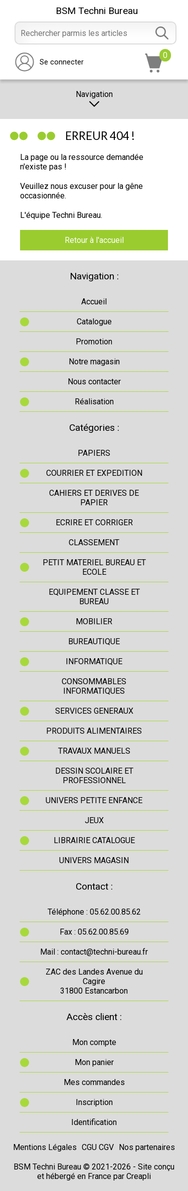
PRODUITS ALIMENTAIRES (94, 731)
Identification (94, 1122)
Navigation (94, 99)
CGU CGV (98, 1147)
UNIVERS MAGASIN (94, 860)
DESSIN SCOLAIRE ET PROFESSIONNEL (94, 775)
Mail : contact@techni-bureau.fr (94, 952)
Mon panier (94, 1062)
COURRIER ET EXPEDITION (94, 473)
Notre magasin (94, 361)
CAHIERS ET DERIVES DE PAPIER (94, 497)
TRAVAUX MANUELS (94, 751)
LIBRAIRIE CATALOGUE (94, 840)
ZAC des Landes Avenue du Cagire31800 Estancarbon (94, 981)
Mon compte (94, 1042)
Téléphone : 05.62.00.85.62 (94, 912)
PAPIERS (94, 453)
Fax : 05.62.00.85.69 (94, 932)
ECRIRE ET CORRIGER (94, 522)
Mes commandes (94, 1082)
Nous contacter (94, 381)
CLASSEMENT (94, 542)
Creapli (138, 1176)
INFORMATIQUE (94, 661)
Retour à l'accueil (94, 240)
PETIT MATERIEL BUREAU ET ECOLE (94, 567)
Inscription (94, 1102)
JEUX (94, 820)
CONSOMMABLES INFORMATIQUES (94, 686)
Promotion (94, 341)
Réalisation (94, 401)
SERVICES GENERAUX (94, 711)
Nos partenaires (147, 1147)
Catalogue (94, 321)
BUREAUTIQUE (94, 641)
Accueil (94, 301)
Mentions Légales (45, 1147)
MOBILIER (94, 621)
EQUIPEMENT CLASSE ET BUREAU (94, 596)
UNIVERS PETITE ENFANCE (94, 800)
